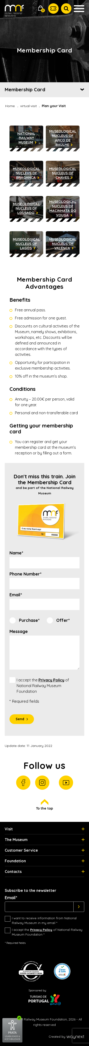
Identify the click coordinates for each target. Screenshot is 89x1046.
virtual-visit (28, 106)
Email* (15, 595)
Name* (16, 553)
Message (18, 631)
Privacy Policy (51, 680)
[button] (40, 8)
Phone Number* (25, 574)
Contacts (13, 871)
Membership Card (25, 89)
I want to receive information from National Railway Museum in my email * (44, 920)
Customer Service (21, 850)
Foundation (15, 861)
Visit (9, 829)
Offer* (63, 620)
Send (20, 719)
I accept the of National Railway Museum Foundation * (47, 932)
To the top (44, 805)
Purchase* (29, 620)
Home (10, 106)
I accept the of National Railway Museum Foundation (43, 686)
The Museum (16, 839)
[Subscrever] (79, 907)
